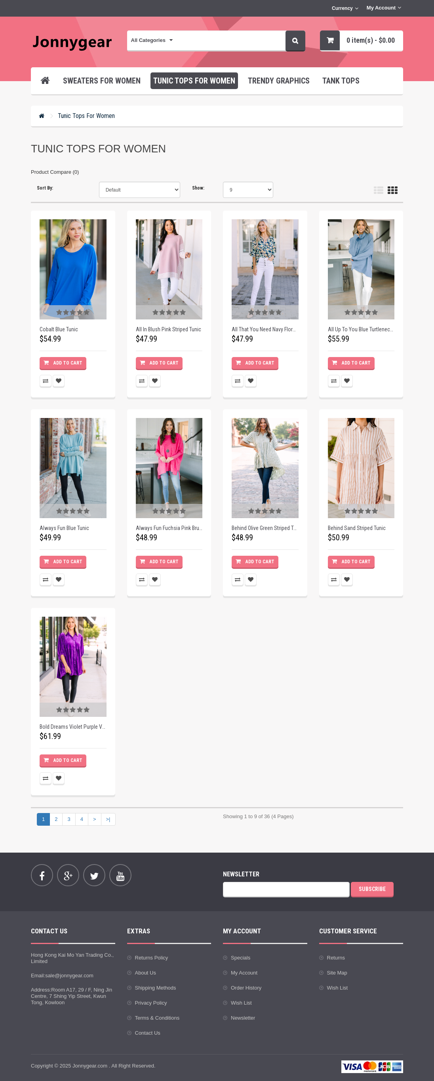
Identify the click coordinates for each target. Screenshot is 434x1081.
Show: (198, 188)
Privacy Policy (151, 1003)
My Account (244, 973)
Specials (240, 958)
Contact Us (147, 1033)
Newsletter (243, 1018)
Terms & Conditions (157, 1018)
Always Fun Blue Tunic (64, 528)
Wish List (241, 1003)
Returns (336, 958)
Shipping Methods (155, 988)
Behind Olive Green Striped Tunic (265, 528)
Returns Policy (151, 958)
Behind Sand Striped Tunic (357, 528)
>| (108, 819)
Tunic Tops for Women (86, 116)
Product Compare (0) (55, 172)
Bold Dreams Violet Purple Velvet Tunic (73, 727)
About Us (145, 973)
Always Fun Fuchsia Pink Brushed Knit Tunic (169, 528)
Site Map (337, 973)
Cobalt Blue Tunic (59, 329)
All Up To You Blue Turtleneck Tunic (361, 329)
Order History (246, 988)
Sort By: (45, 188)
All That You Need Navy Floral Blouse (265, 329)
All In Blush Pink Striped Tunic (168, 329)
